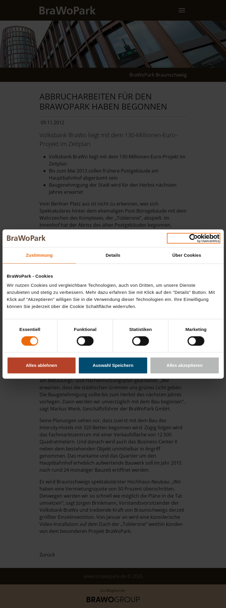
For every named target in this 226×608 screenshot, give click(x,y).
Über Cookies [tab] (186, 255)
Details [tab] (113, 255)
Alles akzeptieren (184, 365)
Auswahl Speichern (113, 365)
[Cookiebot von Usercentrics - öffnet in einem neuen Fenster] (193, 238)
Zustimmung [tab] (39, 255)
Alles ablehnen (41, 365)
